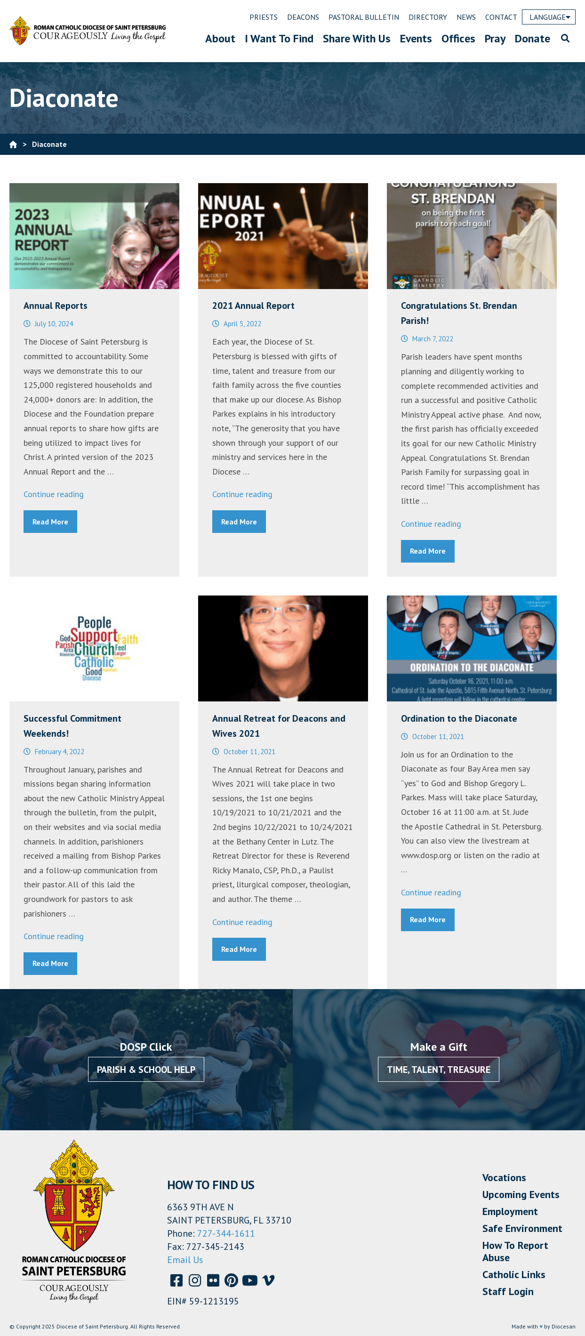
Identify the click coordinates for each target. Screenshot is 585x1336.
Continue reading (54, 494)
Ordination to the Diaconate (459, 718)
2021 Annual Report (253, 305)
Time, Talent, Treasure (438, 1069)
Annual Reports (56, 305)
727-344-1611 (226, 1233)
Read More (50, 521)
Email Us (185, 1260)
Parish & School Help (146, 1069)
